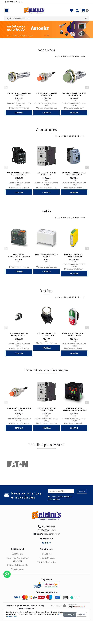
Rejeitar (81, 614)
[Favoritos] (71, 10)
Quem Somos (17, 553)
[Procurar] (86, 18)
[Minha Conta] (77, 10)
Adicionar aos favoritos (19, 108)
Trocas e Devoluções (46, 562)
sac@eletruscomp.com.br (47, 533)
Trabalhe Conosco (46, 558)
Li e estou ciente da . (60, 497)
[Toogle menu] (6, 10)
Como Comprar (17, 569)
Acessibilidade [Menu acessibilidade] (13, 1)
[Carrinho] (85, 10)
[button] (45, 35)
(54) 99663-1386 (47, 530)
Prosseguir (70, 614)
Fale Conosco (46, 553)
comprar (19, 113)
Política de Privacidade (17, 565)
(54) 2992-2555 (46, 526)
